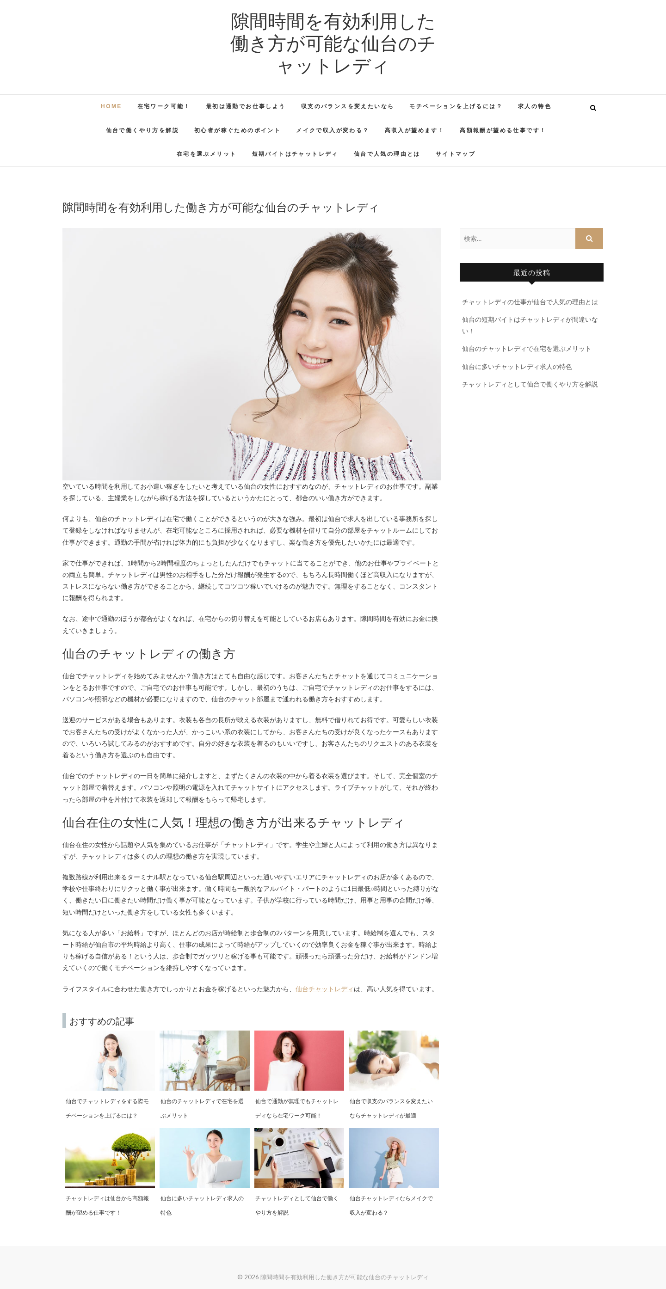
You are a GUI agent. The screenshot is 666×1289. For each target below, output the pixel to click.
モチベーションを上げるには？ (456, 106)
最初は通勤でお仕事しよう (246, 106)
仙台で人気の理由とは (387, 154)
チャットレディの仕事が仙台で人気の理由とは (530, 302)
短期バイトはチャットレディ (295, 154)
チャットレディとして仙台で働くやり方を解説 (530, 384)
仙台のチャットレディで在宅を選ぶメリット (527, 348)
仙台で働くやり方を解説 (142, 130)
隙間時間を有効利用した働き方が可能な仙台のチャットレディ (333, 42)
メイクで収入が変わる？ (332, 130)
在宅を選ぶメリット (207, 154)
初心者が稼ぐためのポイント (237, 130)
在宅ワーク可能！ (164, 106)
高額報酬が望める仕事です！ (503, 130)
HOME (111, 106)
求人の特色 (534, 106)
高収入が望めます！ (415, 130)
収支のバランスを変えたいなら (348, 106)
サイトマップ (455, 154)
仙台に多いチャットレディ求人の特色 (517, 366)
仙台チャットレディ (325, 989)
